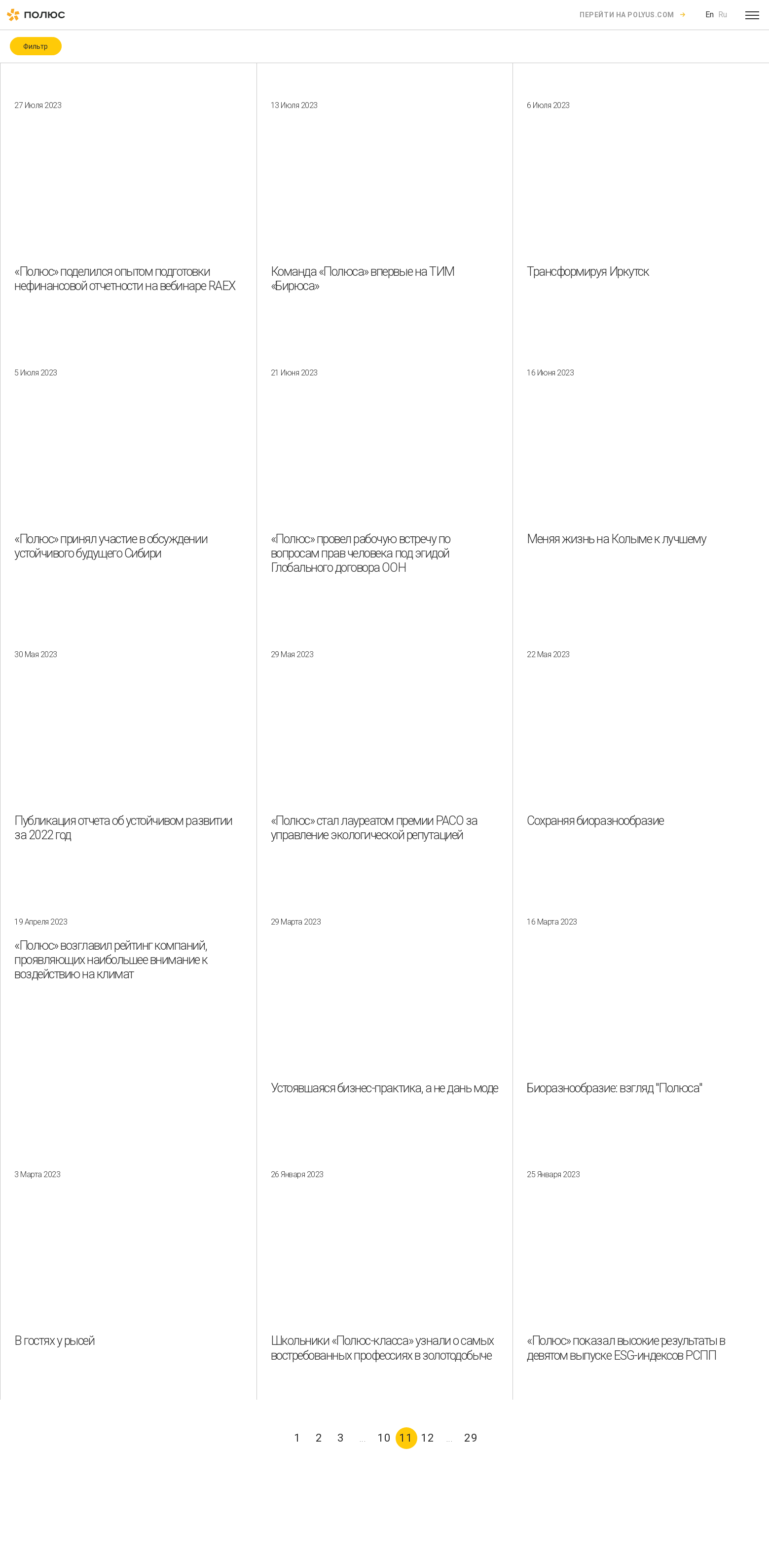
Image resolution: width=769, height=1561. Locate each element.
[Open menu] (752, 15)
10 (384, 1438)
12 (428, 1438)
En (709, 14)
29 (471, 1438)
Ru (722, 14)
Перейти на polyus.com (627, 14)
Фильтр (35, 46)
